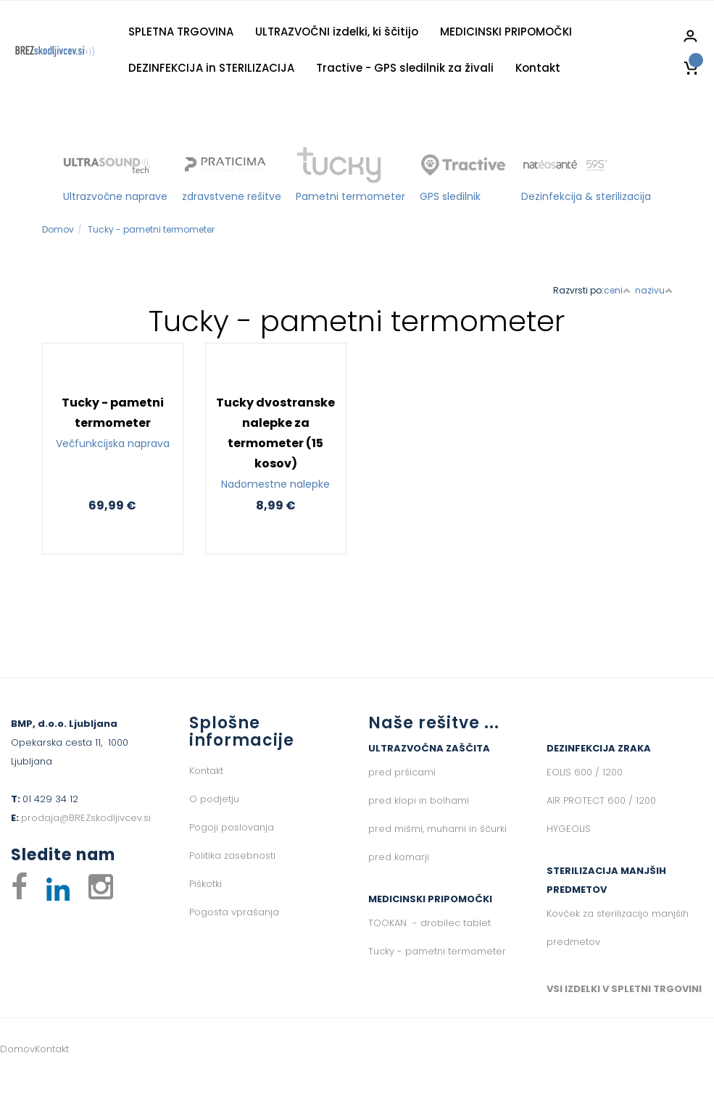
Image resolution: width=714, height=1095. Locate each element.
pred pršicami (402, 772)
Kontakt (537, 67)
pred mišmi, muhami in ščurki (437, 829)
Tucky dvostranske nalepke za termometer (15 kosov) (276, 444)
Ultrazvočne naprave (115, 196)
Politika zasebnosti (232, 855)
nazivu (654, 290)
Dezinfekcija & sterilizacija (586, 196)
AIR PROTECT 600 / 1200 (601, 800)
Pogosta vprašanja (234, 912)
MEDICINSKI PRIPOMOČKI (506, 31)
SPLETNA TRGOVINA (180, 31)
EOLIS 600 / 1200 (585, 772)
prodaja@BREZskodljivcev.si (86, 818)
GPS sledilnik (450, 196)
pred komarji (398, 857)
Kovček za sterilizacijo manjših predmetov (618, 928)
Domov (58, 229)
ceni (617, 290)
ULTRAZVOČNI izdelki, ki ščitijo (336, 31)
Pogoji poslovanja (231, 827)
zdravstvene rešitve (231, 196)
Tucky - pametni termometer (151, 229)
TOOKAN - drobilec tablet (429, 923)
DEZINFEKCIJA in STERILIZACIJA (211, 67)
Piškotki (205, 884)
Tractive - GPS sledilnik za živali (405, 67)
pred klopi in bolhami (418, 800)
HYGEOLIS (569, 829)
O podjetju (214, 799)
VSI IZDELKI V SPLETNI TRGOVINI (624, 989)
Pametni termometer (350, 196)
